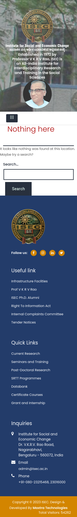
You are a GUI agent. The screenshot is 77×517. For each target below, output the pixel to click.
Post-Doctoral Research (30, 370)
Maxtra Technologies (50, 507)
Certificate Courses (27, 394)
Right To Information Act (31, 306)
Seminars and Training (29, 361)
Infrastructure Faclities (29, 281)
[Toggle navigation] (12, 118)
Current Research (25, 353)
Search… (10, 164)
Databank (19, 386)
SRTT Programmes (26, 378)
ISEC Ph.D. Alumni (25, 297)
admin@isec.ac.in (33, 468)
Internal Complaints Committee (37, 314)
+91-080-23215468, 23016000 (42, 482)
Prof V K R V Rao (24, 289)
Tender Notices (23, 322)
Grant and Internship (28, 403)
